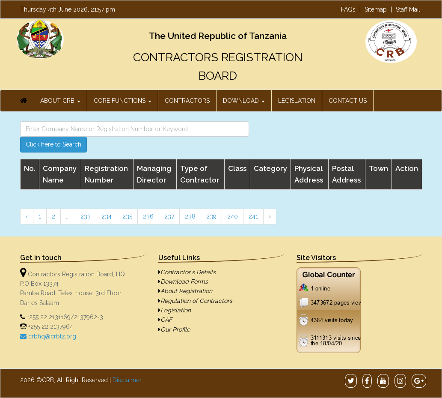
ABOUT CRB (60, 100)
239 (211, 216)
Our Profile (174, 329)
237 (169, 216)
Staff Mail (408, 9)
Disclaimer (127, 380)
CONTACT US (348, 100)
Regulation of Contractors (195, 300)
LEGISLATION (296, 100)
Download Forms (183, 281)
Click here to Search (53, 144)
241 (253, 216)
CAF (165, 319)
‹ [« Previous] (27, 216)
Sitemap (376, 9)
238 (190, 216)
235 (127, 216)
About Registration (185, 290)
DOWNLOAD (244, 100)
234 (106, 216)
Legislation (174, 310)
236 (148, 216)
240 (232, 216)
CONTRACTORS (187, 100)
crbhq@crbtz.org (51, 336)
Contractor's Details (187, 272)
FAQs (348, 9)
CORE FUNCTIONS (122, 100)
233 (85, 216)
